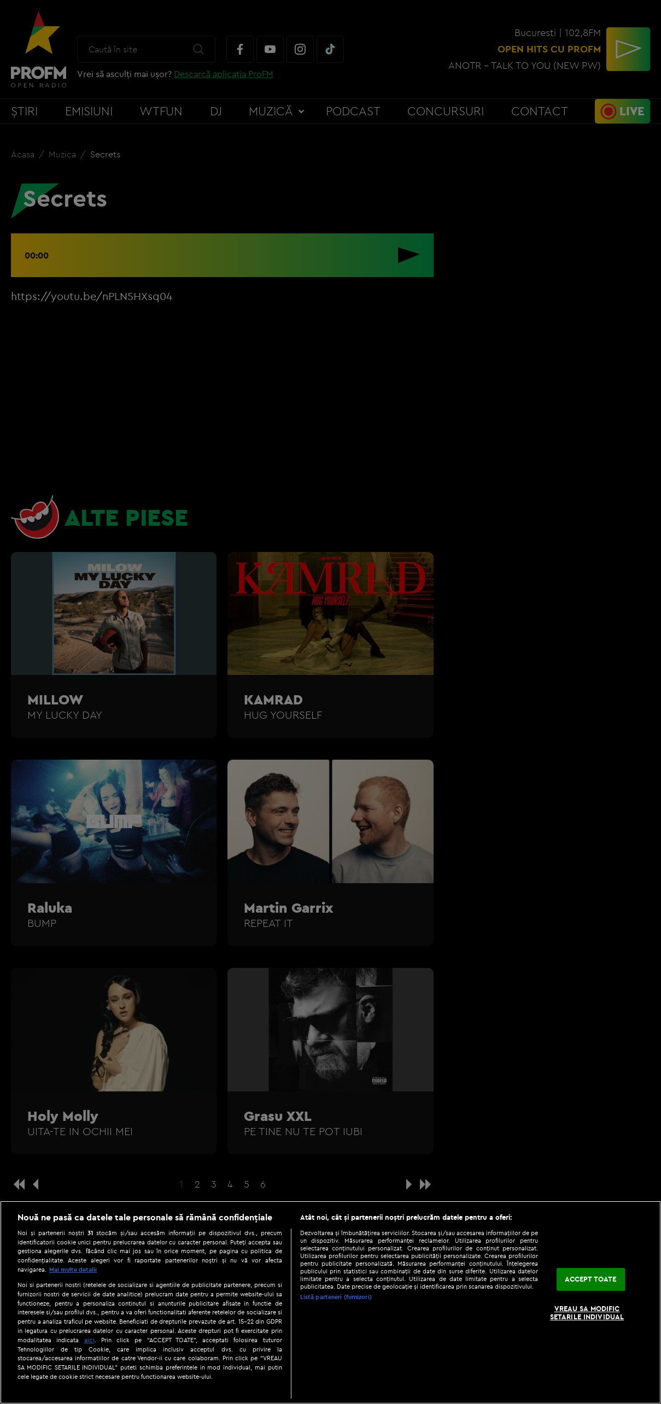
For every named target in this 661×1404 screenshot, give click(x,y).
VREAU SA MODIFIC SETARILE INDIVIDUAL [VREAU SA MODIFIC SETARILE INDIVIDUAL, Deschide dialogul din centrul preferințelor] (587, 1312)
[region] (330, 1302)
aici (89, 1340)
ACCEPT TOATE (591, 1278)
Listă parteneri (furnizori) (336, 1297)
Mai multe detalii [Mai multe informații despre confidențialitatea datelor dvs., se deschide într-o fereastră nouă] (73, 1269)
